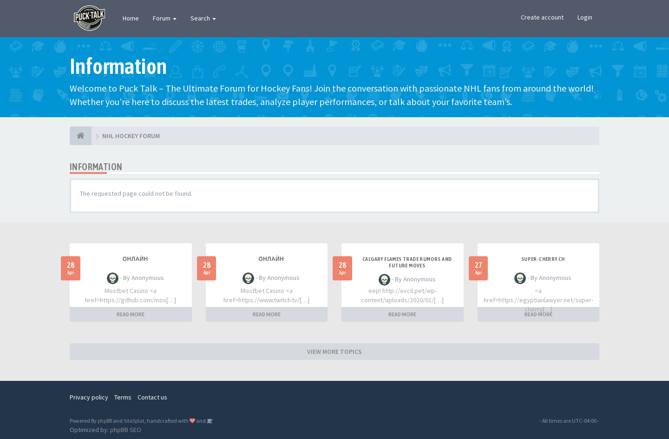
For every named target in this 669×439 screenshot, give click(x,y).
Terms (122, 397)
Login (584, 17)
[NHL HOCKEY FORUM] (81, 135)
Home (131, 18)
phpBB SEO (125, 430)
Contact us (152, 397)
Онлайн (135, 259)
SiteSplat (134, 420)
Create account (542, 17)
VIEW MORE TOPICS (334, 351)
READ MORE (130, 314)
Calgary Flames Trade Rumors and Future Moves (407, 262)
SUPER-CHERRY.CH (543, 259)
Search (203, 18)
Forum (165, 18)
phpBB (105, 420)
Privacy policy (89, 397)
